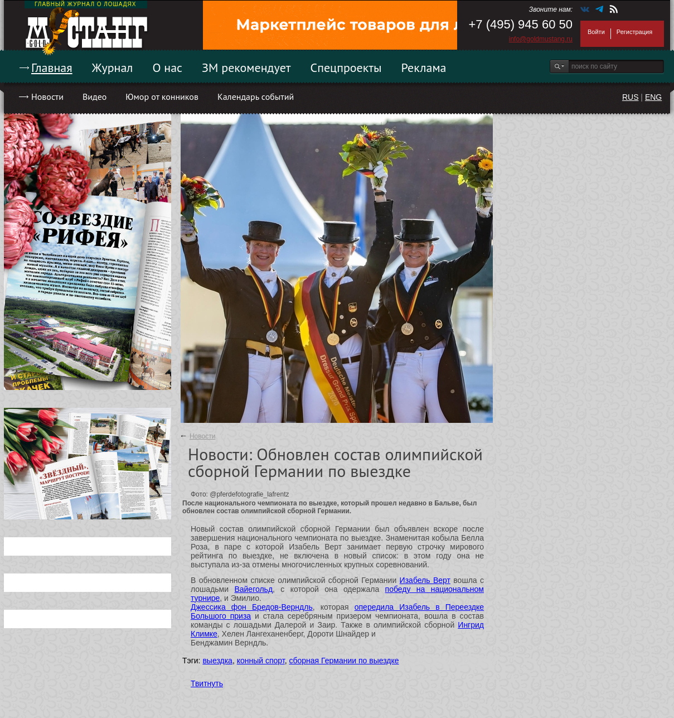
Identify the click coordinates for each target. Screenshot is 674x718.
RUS (630, 97)
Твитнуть (207, 683)
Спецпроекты (346, 67)
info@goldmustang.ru (541, 39)
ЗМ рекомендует (246, 67)
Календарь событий (255, 96)
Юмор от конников (161, 96)
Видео (94, 96)
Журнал (112, 67)
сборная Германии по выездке (344, 660)
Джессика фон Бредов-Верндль (252, 607)
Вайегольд (253, 589)
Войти (596, 31)
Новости (47, 96)
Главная (51, 67)
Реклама (424, 67)
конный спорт (261, 660)
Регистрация (634, 31)
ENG (653, 97)
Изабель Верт (425, 580)
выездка (217, 660)
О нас (167, 67)
